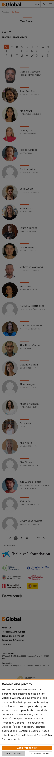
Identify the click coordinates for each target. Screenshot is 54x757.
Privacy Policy (44, 735)
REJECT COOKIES (13, 753)
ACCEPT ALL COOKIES (27, 748)
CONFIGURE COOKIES (40, 753)
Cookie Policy (23, 735)
